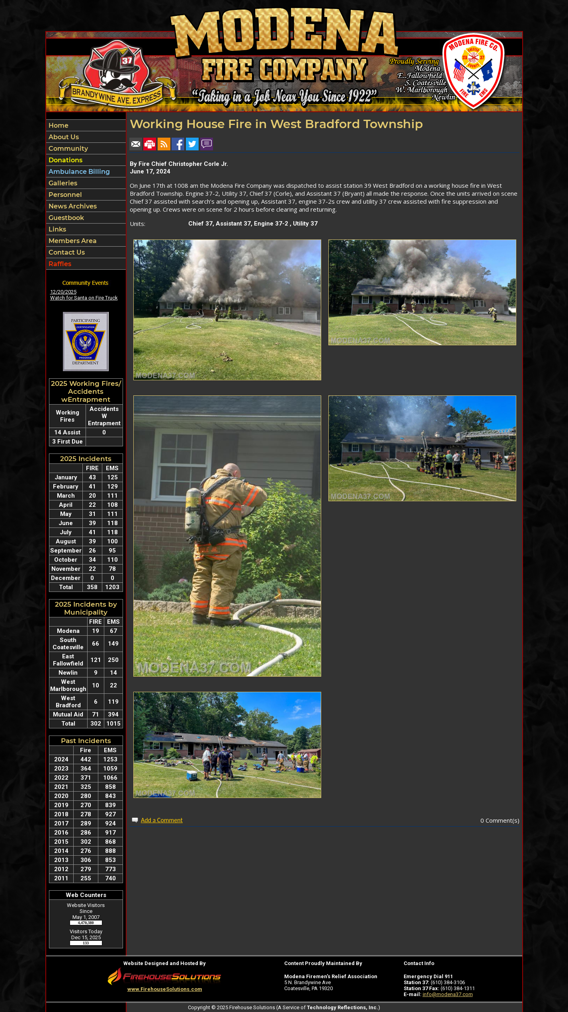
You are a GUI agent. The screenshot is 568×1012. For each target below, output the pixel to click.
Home (57, 125)
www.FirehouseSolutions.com (164, 989)
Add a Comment (162, 820)
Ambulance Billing (78, 171)
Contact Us (66, 252)
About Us (63, 137)
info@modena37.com (448, 994)
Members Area (72, 241)
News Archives (72, 206)
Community (67, 148)
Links (56, 229)
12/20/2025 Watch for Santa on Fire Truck (84, 295)
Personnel (64, 195)
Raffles (59, 264)
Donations (64, 160)
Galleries (62, 183)
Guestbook (65, 218)
